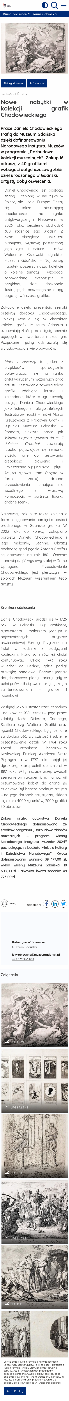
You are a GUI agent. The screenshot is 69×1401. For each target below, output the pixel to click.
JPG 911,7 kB (15, 1234)
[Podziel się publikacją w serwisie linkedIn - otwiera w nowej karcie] (55, 901)
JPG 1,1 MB (14, 1299)
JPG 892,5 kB (16, 1103)
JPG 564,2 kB (16, 1168)
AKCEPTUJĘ (15, 1391)
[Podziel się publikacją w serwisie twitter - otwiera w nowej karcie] (63, 901)
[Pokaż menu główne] (63, 6)
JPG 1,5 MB (14, 1037)
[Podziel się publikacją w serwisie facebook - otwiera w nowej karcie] (46, 901)
